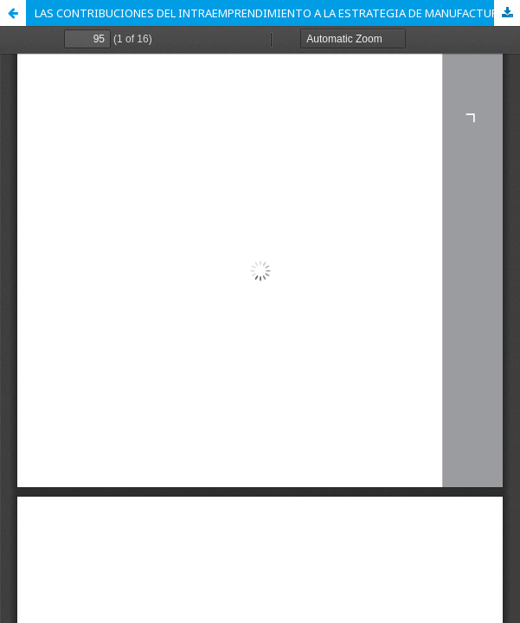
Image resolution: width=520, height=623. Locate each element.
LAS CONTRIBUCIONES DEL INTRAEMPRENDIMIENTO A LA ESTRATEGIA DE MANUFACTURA (270, 13)
